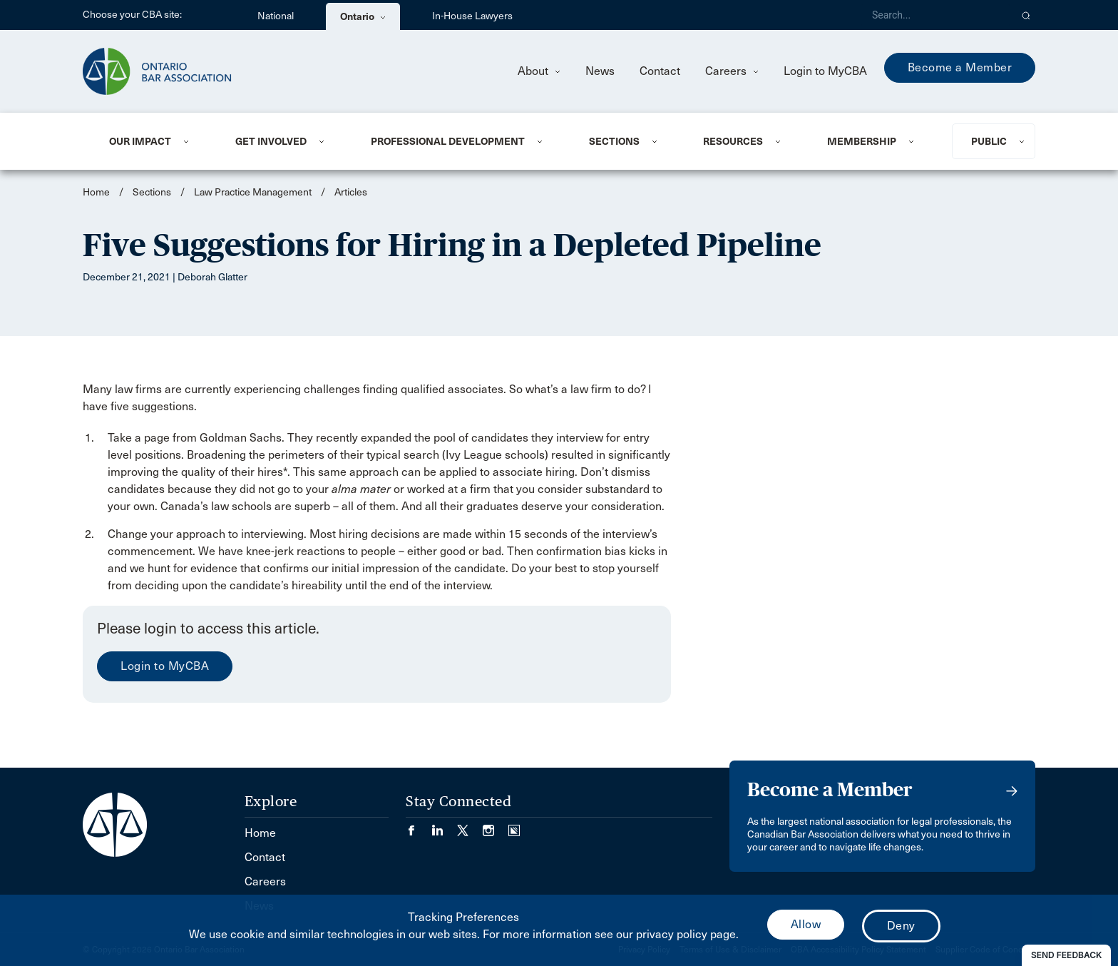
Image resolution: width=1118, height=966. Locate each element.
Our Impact (140, 141)
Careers (732, 71)
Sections (614, 141)
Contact (660, 71)
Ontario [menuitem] (363, 16)
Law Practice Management (253, 192)
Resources (733, 141)
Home (96, 192)
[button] (1026, 15)
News (600, 71)
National (275, 16)
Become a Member (960, 67)
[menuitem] (155, 141)
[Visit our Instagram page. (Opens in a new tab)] (495, 826)
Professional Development (448, 141)
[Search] (935, 15)
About (539, 71)
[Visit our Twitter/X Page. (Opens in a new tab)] (470, 826)
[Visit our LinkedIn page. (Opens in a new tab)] (444, 826)
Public (989, 141)
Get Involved (271, 141)
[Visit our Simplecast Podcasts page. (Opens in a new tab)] (514, 826)
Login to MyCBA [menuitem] (825, 71)
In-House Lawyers (472, 16)
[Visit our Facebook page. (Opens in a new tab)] (418, 826)
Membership (861, 141)
